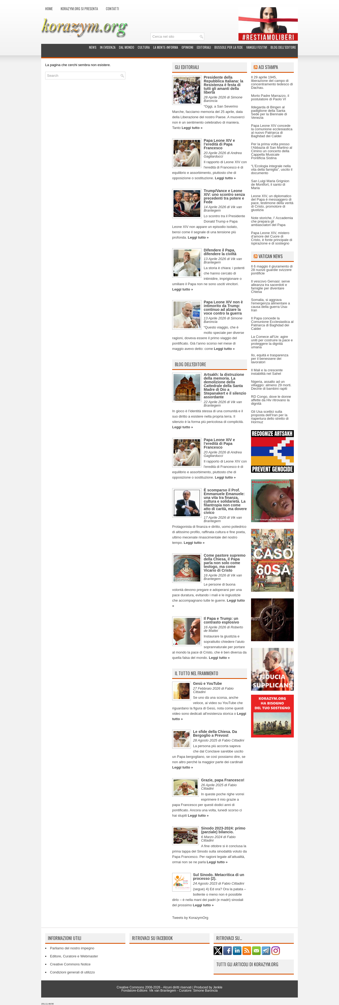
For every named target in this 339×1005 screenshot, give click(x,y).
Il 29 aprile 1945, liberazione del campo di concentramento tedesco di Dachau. (272, 82)
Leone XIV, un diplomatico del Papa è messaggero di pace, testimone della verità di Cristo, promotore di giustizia (272, 203)
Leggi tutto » (192, 128)
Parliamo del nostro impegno (72, 948)
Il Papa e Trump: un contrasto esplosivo (221, 620)
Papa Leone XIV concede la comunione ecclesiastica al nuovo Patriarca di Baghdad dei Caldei (271, 131)
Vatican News (271, 256)
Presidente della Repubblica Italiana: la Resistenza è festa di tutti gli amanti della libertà (223, 84)
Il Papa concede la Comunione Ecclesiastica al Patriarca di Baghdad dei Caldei (272, 323)
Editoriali (204, 47)
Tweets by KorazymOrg (190, 918)
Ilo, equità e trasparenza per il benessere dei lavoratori (269, 358)
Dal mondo (126, 47)
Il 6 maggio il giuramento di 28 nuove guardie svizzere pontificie (271, 269)
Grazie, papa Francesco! (222, 780)
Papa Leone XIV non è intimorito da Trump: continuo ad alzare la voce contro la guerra (223, 307)
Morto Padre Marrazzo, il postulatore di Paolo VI (270, 97)
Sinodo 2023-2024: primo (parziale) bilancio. (223, 830)
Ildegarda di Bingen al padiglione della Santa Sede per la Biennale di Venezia (269, 112)
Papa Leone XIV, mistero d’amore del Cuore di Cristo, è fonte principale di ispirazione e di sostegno (271, 238)
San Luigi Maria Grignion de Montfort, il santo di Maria (270, 184)
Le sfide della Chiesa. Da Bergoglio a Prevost (215, 733)
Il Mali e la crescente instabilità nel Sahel (267, 372)
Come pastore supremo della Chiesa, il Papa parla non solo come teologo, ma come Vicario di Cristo (224, 562)
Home (49, 8)
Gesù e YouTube (207, 683)
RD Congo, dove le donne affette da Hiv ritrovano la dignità (271, 400)
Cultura (144, 47)
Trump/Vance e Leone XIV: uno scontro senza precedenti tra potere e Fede (224, 196)
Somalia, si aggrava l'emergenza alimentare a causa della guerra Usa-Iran (270, 305)
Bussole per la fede (228, 47)
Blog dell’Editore (283, 47)
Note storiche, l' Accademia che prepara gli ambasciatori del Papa (272, 221)
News (93, 47)
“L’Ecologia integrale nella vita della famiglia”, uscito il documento (271, 169)
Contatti (112, 8)
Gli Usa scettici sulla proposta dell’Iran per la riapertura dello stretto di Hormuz (269, 417)
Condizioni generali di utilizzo (72, 972)
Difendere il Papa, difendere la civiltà (220, 252)
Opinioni (187, 47)
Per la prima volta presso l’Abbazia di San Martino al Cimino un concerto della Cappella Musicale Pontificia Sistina (271, 151)
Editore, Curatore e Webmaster (74, 956)
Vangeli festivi (256, 47)
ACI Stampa (268, 67)
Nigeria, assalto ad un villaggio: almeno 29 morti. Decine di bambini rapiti (271, 385)
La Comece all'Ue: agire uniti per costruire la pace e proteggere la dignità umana (272, 342)
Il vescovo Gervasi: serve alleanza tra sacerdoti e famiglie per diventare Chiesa (270, 286)
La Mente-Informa (165, 47)
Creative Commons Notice (70, 964)
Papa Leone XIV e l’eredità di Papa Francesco (219, 144)
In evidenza (107, 47)
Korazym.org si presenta (79, 8)
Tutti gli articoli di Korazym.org (247, 964)
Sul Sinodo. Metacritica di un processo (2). (218, 877)
